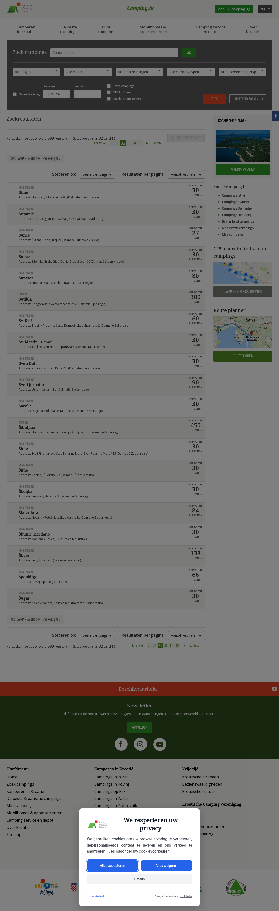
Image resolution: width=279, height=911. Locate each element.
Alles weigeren (166, 866)
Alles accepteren (112, 866)
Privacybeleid (95, 896)
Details (139, 879)
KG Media (186, 896)
